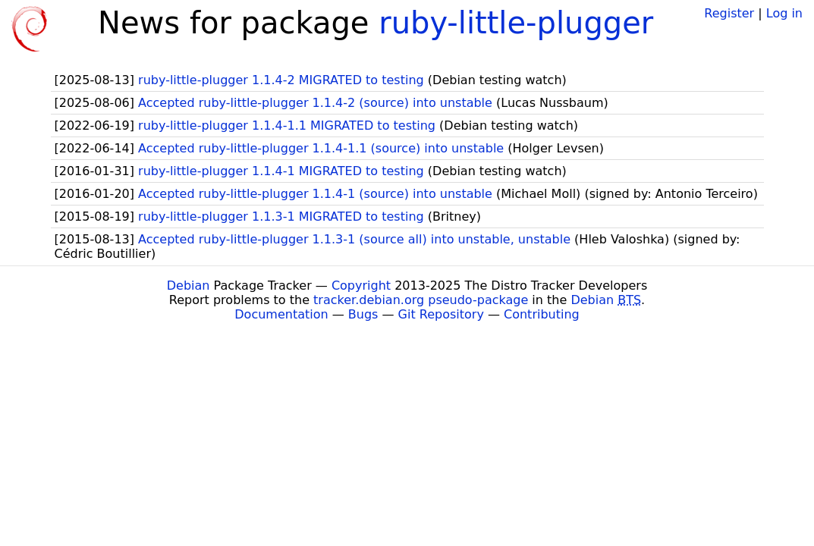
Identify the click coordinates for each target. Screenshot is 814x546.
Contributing (542, 314)
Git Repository (441, 314)
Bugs (363, 314)
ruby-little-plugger (516, 22)
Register (729, 13)
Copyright (361, 285)
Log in (784, 13)
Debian (188, 285)
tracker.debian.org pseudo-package (420, 300)
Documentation (281, 314)
